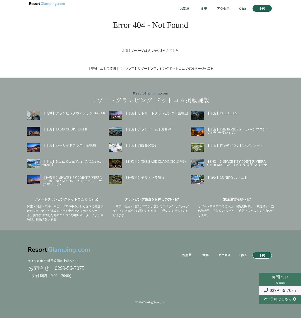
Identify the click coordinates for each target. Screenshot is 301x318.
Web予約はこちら (280, 299)
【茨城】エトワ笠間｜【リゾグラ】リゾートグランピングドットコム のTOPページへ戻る (150, 68)
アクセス (223, 8)
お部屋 (184, 8)
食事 (204, 8)
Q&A (242, 8)
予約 (262, 8)
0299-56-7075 (280, 290)
